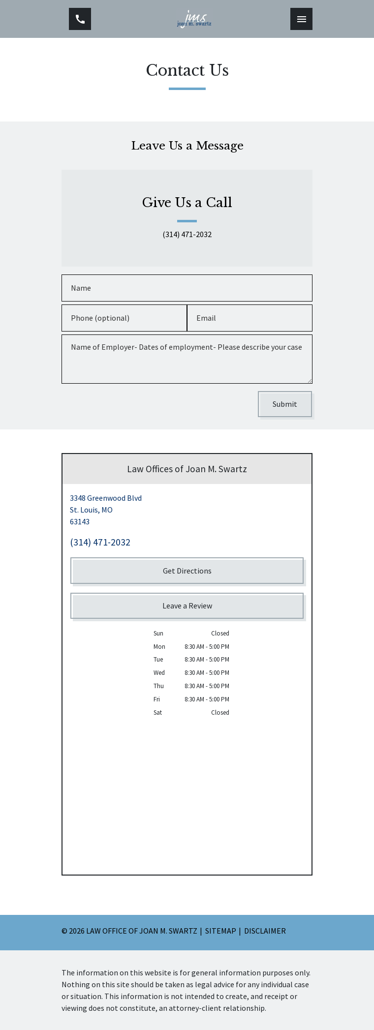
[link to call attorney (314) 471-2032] (80, 19)
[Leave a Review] (187, 605)
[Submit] (284, 404)
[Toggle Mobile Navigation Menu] (301, 19)
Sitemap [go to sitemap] (220, 931)
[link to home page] (194, 19)
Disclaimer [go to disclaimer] (265, 931)
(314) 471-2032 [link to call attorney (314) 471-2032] (187, 234)
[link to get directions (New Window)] (187, 509)
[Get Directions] (187, 570)
